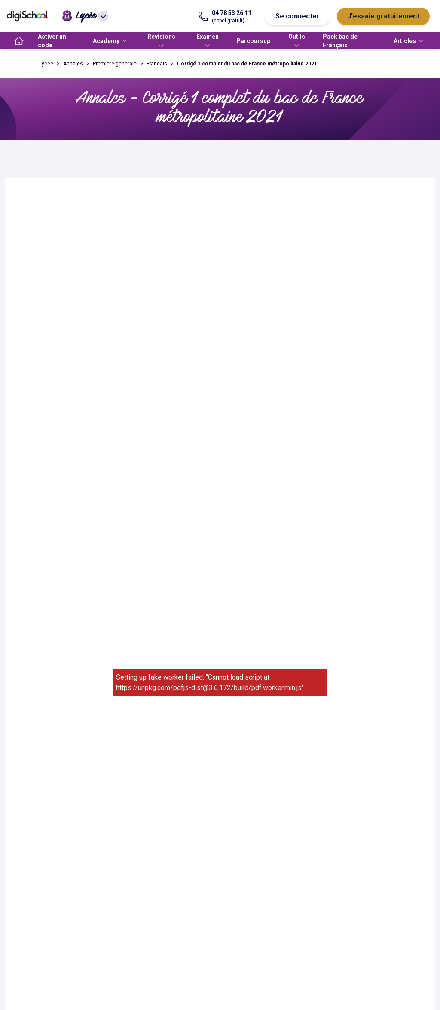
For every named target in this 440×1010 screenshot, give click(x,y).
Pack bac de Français (340, 41)
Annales (73, 64)
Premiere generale (115, 64)
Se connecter (297, 16)
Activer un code (52, 41)
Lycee (46, 64)
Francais (157, 64)
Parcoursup (253, 40)
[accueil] (19, 40)
